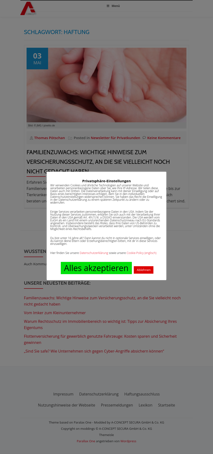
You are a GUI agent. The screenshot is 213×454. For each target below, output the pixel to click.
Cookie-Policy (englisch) (142, 253)
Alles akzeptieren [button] (96, 267)
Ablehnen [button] (144, 270)
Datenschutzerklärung (94, 253)
